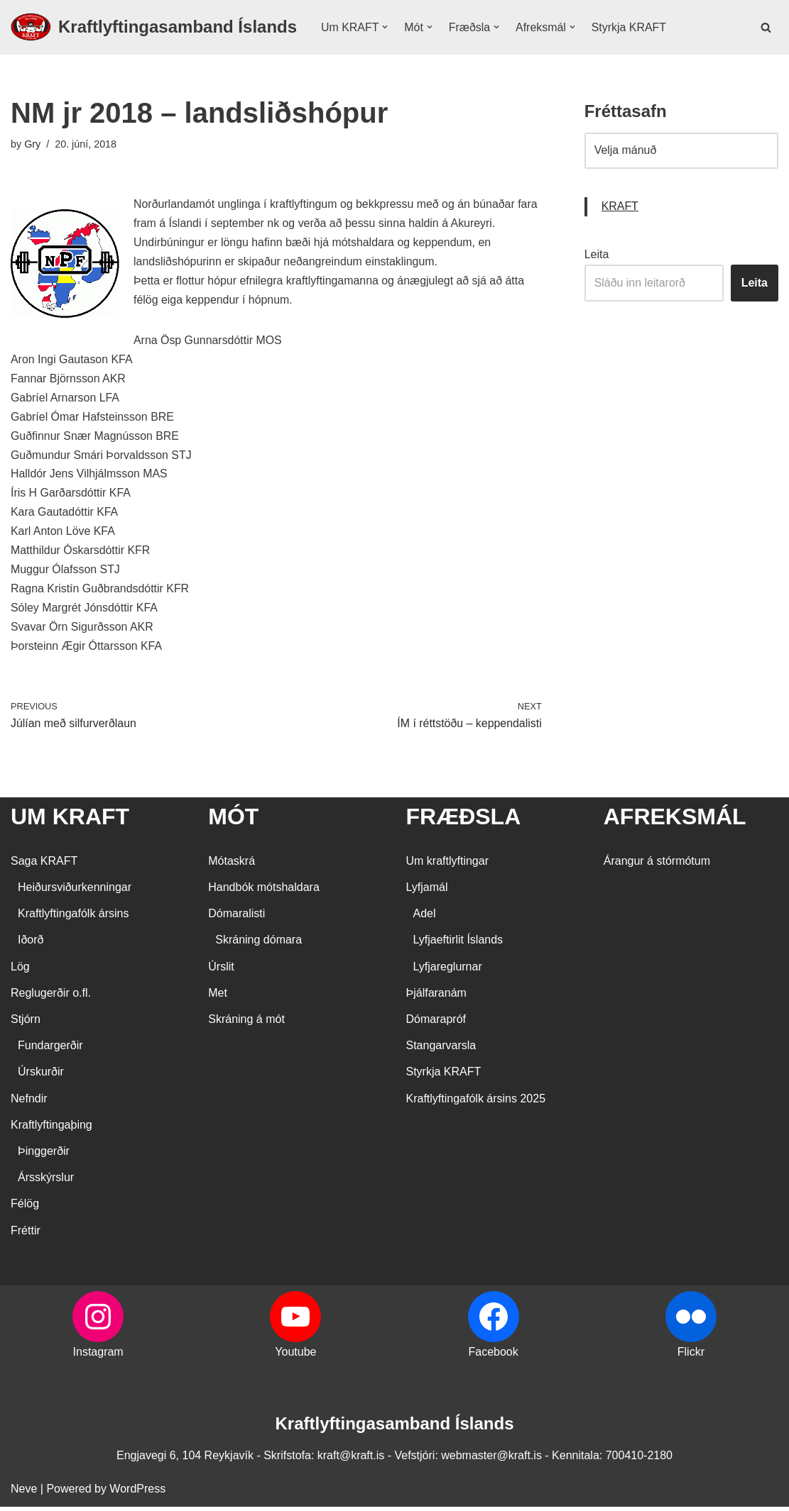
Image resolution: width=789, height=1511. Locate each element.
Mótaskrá (231, 865)
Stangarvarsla (441, 1050)
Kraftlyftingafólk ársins (73, 918)
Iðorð (30, 944)
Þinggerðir (44, 1155)
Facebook (493, 1356)
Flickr (691, 1356)
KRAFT (620, 207)
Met (217, 997)
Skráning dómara (258, 944)
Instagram (98, 1356)
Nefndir (29, 1103)
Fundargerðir (50, 1050)
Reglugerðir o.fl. (51, 997)
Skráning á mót (246, 1023)
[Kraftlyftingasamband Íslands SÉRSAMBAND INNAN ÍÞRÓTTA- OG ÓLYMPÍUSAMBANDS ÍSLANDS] (154, 27)
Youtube (295, 1356)
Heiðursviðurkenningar (74, 891)
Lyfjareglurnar (447, 971)
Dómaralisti (236, 918)
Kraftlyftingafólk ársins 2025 (476, 1103)
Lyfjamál (427, 891)
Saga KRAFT (44, 865)
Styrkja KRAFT (630, 27)
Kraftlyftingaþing (51, 1129)
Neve (24, 1493)
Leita (596, 255)
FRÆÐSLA (463, 821)
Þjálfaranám (436, 997)
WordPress (137, 1493)
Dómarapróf (436, 1023)
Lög (20, 971)
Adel (424, 918)
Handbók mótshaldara (264, 891)
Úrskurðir (41, 1076)
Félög (25, 1208)
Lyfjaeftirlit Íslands (458, 944)
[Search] (766, 27)
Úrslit (221, 971)
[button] (385, 27)
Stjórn (25, 1023)
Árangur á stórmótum (657, 865)
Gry (32, 144)
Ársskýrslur (46, 1181)
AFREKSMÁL (675, 821)
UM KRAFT (70, 821)
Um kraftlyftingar (447, 865)
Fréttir (25, 1235)
